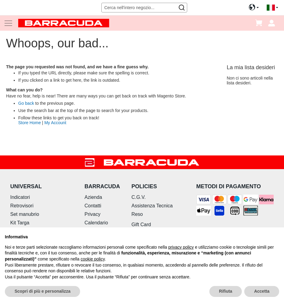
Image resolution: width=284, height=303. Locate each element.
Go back (26, 103)
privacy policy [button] (181, 247)
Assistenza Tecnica (152, 205)
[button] (272, 8)
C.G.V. (138, 197)
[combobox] (144, 7)
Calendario (96, 222)
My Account (55, 122)
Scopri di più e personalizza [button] (42, 291)
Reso (137, 214)
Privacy (92, 214)
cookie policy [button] (93, 259)
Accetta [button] (261, 291)
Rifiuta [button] (225, 291)
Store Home (29, 122)
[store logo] (63, 23)
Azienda (93, 197)
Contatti (92, 205)
